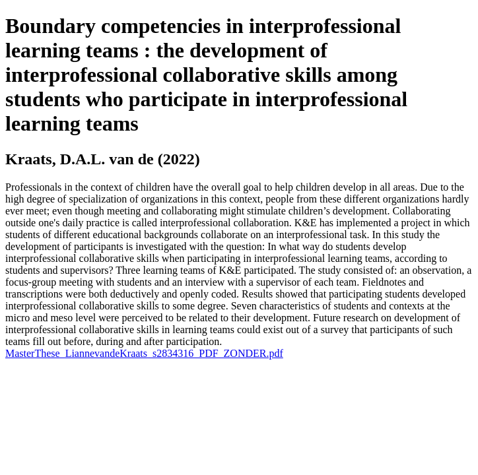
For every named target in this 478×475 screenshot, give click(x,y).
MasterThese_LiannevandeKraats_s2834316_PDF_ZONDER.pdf (144, 353)
